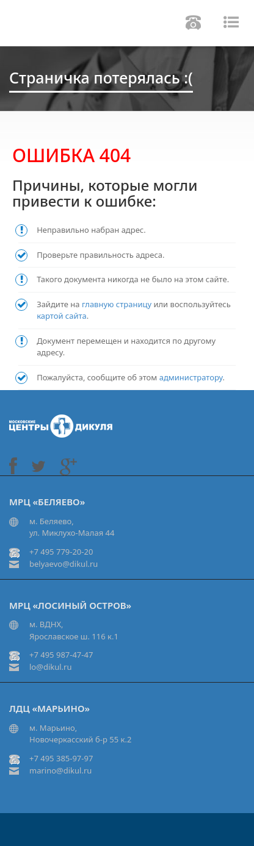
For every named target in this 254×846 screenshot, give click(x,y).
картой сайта (62, 315)
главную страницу (116, 304)
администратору (191, 377)
